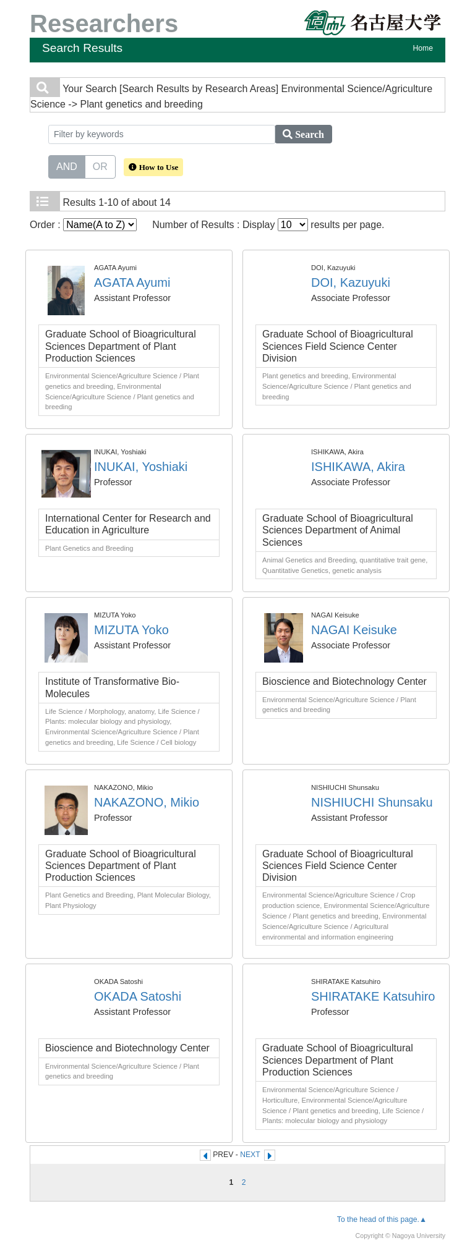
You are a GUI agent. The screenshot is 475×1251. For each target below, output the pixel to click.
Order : (83, 224)
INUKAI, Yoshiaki (140, 466)
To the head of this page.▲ (382, 1219)
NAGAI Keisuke (354, 630)
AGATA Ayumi (132, 282)
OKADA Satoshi (137, 996)
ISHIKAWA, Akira (358, 466)
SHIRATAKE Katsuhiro (373, 996)
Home (423, 48)
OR (100, 165)
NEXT (250, 1154)
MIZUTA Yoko (131, 630)
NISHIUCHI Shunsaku (372, 802)
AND (66, 165)
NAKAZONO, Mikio (146, 802)
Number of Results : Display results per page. (268, 224)
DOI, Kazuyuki (350, 282)
